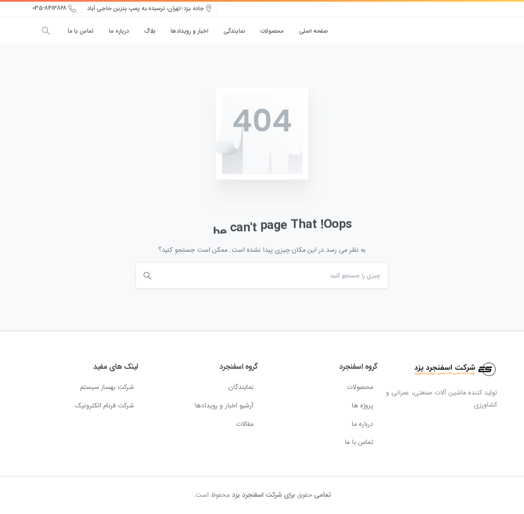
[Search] (275, 275)
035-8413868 (54, 8)
